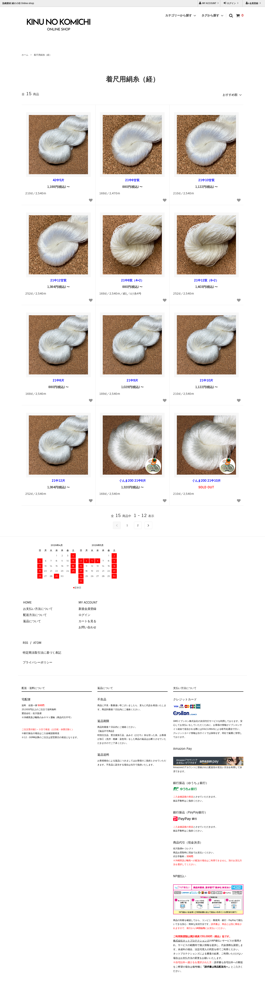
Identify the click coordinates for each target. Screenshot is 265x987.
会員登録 (254, 3)
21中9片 (132, 379)
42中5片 (58, 179)
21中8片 (58, 379)
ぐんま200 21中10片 (206, 479)
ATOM (34, 639)
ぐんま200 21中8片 (132, 479)
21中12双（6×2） (206, 279)
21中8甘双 (132, 179)
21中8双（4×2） (132, 279)
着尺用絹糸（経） (43, 54)
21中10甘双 (206, 179)
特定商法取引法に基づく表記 (41, 646)
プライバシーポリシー (36, 652)
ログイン (231, 3)
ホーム (25, 54)
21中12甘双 (58, 279)
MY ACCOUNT (209, 3)
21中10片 (206, 379)
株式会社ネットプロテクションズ (191, 928)
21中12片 (58, 479)
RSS (24, 639)
